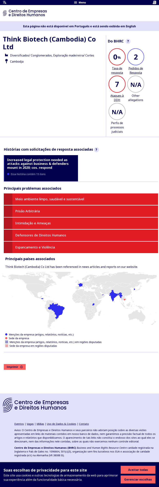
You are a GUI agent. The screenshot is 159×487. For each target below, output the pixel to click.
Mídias (40, 424)
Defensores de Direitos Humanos (40, 235)
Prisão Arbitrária (27, 211)
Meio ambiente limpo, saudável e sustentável (49, 199)
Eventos (19, 424)
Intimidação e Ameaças (33, 223)
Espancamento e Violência (35, 247)
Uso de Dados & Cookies (61, 424)
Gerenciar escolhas (138, 479)
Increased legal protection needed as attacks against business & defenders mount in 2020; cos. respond (38, 164)
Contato (84, 424)
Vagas (30, 424)
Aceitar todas (138, 470)
